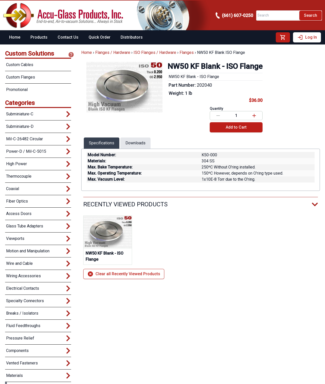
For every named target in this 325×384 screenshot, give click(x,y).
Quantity (216, 108)
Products (38, 37)
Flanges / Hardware (112, 52)
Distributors (132, 37)
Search (310, 15)
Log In (307, 37)
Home (14, 37)
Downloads (135, 143)
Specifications (101, 143)
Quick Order (99, 37)
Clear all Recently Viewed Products (123, 274)
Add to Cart (236, 127)
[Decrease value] (218, 115)
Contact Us (68, 37)
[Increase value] (254, 115)
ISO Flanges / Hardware (155, 52)
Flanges (187, 52)
